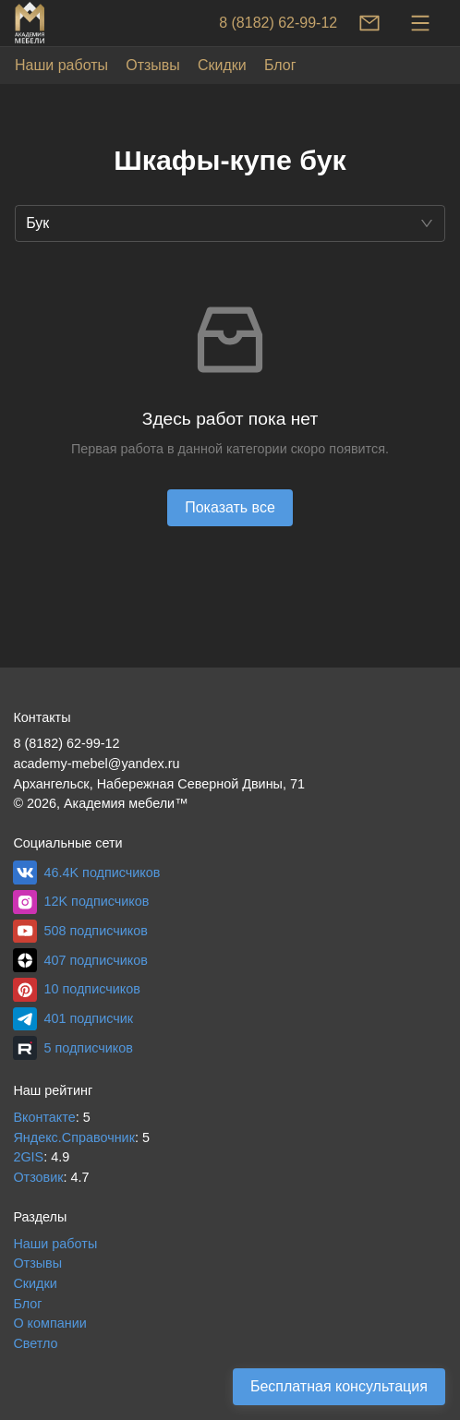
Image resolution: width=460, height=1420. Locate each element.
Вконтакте (44, 1117)
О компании (49, 1323)
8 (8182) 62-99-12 (278, 22)
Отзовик (38, 1177)
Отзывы (153, 65)
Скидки (222, 65)
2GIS (28, 1156)
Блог (280, 65)
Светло (35, 1343)
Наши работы (61, 65)
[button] (230, 223)
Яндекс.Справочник (74, 1137)
